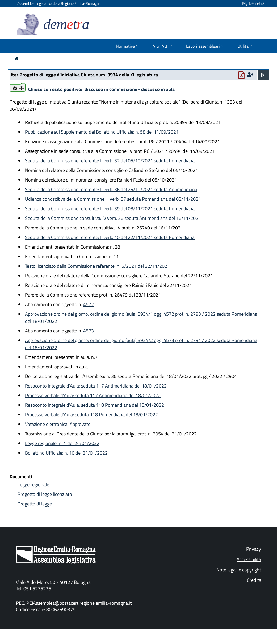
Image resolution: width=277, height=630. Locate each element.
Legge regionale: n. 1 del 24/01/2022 (62, 443)
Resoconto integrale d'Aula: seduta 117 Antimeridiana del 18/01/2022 (96, 385)
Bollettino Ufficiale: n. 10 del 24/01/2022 (66, 452)
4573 (88, 330)
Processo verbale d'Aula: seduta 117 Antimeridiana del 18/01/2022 (93, 395)
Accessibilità (249, 559)
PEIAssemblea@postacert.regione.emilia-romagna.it (79, 603)
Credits (254, 580)
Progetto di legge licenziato (45, 494)
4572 (88, 304)
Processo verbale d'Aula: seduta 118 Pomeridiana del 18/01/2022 (91, 414)
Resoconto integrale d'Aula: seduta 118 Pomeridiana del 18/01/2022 (94, 405)
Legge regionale (33, 484)
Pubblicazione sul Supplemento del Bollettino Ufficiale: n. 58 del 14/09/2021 (102, 131)
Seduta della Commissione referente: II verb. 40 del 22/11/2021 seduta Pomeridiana (110, 237)
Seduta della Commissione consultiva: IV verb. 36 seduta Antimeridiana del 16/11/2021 (113, 218)
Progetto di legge (35, 503)
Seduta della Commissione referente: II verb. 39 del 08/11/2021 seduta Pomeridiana (110, 208)
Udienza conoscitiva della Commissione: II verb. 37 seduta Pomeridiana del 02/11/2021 (113, 199)
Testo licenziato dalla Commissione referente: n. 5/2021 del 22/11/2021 (97, 266)
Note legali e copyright (238, 569)
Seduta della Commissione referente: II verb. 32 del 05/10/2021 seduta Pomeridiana (110, 160)
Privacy (253, 549)
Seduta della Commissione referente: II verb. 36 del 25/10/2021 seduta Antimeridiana (111, 189)
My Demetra (253, 3)
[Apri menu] (263, 75)
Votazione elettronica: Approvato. (58, 424)
